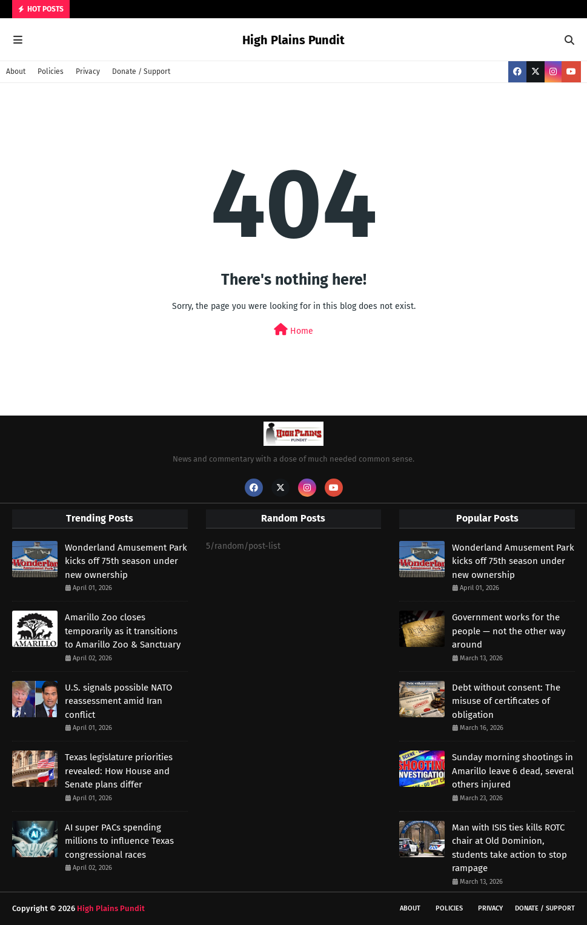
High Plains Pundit (293, 40)
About (15, 71)
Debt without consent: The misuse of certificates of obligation (506, 701)
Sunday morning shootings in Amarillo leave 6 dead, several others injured (513, 771)
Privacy (88, 71)
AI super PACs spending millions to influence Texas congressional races (119, 841)
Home (293, 329)
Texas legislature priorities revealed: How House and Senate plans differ (119, 771)
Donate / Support (141, 71)
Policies (51, 71)
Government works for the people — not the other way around (508, 631)
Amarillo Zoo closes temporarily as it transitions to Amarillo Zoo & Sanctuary (123, 631)
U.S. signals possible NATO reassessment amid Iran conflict (118, 701)
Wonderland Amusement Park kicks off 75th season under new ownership (126, 561)
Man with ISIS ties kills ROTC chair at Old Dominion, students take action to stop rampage (509, 848)
